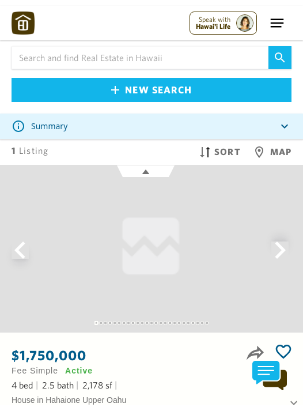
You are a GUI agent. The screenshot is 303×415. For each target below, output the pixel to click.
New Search (151, 89)
